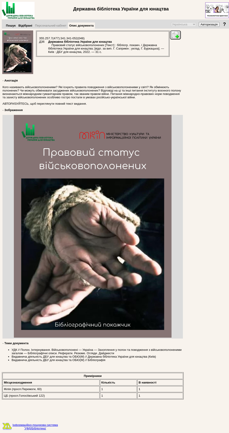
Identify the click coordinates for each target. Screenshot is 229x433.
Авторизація (209, 24)
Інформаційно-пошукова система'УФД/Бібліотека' (35, 426)
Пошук (11, 25)
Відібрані (25, 25)
